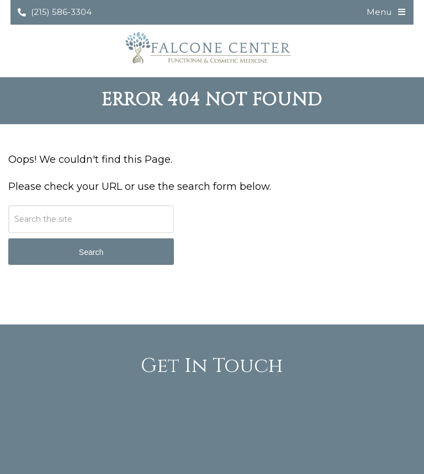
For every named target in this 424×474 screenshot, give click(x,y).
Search (91, 252)
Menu (379, 12)
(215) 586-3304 (55, 12)
